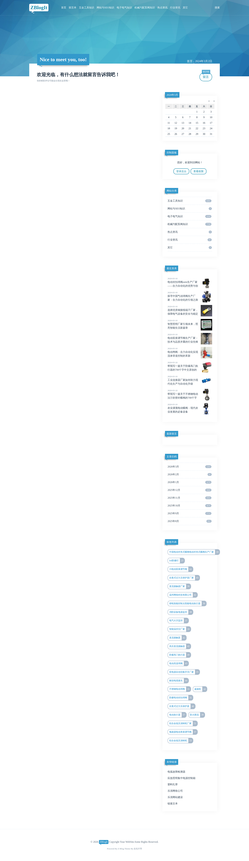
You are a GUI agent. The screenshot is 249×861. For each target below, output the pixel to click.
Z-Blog (121, 848)
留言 (206, 76)
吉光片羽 (138, 848)
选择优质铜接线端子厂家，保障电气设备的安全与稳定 (190, 310)
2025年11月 (189, 497)
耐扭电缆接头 (178, 680)
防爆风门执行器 (180, 654)
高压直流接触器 (180, 646)
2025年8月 (190, 521)
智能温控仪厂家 (180, 629)
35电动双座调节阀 (181, 569)
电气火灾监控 (178, 620)
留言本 (72, 7)
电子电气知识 (124, 7)
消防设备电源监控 (181, 612)
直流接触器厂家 (180, 586)
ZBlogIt (38, 7)
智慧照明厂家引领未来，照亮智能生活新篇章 (190, 324)
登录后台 (181, 171)
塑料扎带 (173, 784)
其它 (185, 7)
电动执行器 (177, 714)
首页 (63, 7)
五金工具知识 (86, 7)
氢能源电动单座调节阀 (183, 732)
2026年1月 (189, 482)
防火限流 (197, 714)
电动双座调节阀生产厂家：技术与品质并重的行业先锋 (190, 338)
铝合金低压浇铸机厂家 (183, 723)
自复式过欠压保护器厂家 (184, 577)
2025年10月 (189, 505)
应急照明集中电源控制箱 (181, 778)
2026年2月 (190, 474)
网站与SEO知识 (105, 7)
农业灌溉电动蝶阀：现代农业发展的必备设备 (190, 408)
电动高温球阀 (178, 663)
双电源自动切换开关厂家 (184, 672)
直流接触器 (177, 637)
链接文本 (173, 803)
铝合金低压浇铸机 (181, 740)
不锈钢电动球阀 (180, 689)
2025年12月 (189, 490)
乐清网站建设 (175, 797)
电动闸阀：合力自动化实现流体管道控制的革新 (190, 352)
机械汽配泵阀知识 (145, 7)
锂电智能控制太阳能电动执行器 (187, 603)
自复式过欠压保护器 (182, 706)
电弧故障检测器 (176, 771)
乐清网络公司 (175, 790)
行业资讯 (175, 7)
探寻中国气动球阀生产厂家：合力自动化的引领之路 (190, 296)
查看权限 (198, 171)
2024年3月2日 (203, 61)
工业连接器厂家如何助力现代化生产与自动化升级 (190, 380)
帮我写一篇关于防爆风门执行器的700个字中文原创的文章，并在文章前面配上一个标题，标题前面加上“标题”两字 (190, 370)
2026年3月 (189, 466)
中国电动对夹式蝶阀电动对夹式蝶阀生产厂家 (194, 552)
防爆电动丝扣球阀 (181, 697)
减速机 (200, 689)
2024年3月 (172, 94)
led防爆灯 (177, 560)
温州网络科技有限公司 (183, 595)
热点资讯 (162, 7)
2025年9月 (189, 513)
